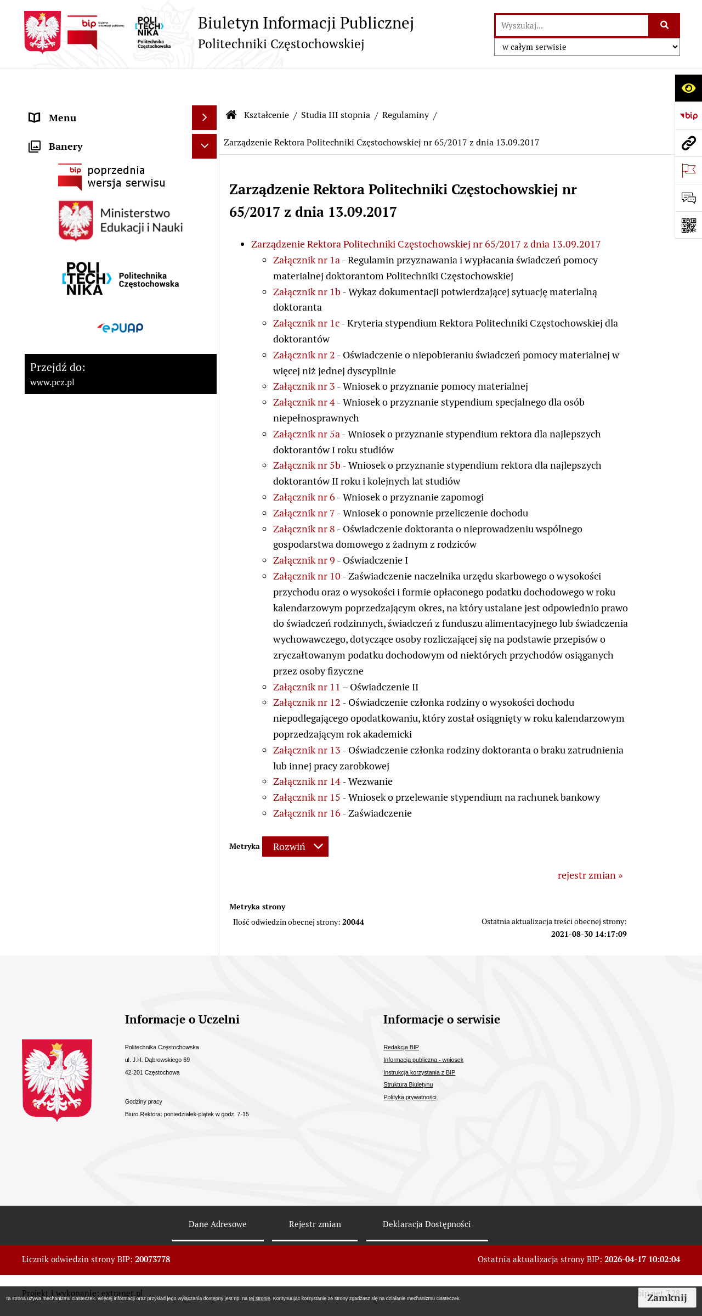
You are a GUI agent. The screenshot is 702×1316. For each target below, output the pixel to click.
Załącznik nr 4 (304, 369)
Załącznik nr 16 (307, 780)
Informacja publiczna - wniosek (423, 1063)
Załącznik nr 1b (307, 258)
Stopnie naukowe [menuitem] (67, 282)
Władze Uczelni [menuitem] (63, 159)
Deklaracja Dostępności (427, 1228)
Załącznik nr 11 (307, 654)
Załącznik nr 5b (307, 432)
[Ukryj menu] (204, 84)
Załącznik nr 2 (304, 322)
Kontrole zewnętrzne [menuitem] (76, 331)
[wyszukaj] (572, 25)
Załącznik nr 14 (307, 748)
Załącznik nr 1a (306, 227)
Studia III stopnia (335, 82)
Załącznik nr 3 (304, 353)
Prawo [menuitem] (43, 381)
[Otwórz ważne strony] (688, 170)
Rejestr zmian (315, 1228)
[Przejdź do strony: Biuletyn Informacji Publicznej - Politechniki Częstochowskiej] (218, 32)
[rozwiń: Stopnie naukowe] (207, 282)
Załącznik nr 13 (307, 717)
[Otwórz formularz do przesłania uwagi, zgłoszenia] (688, 197)
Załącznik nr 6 (304, 464)
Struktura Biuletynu (408, 1088)
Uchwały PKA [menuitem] (59, 257)
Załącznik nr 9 (304, 527)
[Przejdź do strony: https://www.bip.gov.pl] (688, 115)
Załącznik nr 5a (306, 401)
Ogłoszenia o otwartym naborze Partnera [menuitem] (99, 512)
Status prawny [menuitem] (61, 109)
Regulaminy (405, 82)
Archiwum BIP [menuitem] (61, 657)
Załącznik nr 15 (307, 764)
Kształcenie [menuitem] (55, 208)
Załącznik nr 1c (306, 290)
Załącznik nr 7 (304, 480)
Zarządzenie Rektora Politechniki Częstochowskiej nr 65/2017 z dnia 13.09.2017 (426, 211)
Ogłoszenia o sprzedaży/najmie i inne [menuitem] (100, 551)
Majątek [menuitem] (47, 356)
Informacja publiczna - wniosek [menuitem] (97, 583)
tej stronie (259, 1298)
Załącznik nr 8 (304, 496)
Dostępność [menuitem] (55, 406)
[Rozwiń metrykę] (295, 813)
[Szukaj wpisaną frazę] (665, 25)
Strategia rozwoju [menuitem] (68, 134)
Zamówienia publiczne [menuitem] (79, 430)
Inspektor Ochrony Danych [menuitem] (89, 608)
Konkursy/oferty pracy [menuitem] (78, 480)
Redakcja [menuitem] (49, 682)
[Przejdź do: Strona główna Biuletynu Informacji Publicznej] (231, 82)
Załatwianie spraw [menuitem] (69, 455)
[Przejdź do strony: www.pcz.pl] (688, 142)
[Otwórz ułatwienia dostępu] (688, 88)
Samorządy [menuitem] (54, 233)
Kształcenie (266, 82)
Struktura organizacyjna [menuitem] (82, 183)
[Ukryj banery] (204, 711)
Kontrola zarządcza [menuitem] (72, 307)
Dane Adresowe (218, 1228)
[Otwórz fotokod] (688, 225)
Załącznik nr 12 (307, 669)
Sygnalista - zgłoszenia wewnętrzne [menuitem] (107, 633)
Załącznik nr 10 (307, 543)
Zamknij (667, 1297)
